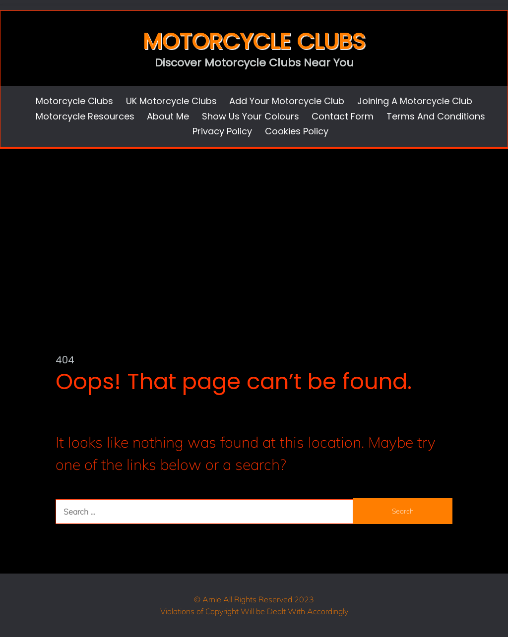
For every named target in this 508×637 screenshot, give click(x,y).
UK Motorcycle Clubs (171, 101)
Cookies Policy (296, 131)
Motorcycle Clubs (254, 41)
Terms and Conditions (435, 116)
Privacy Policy (222, 131)
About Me (168, 116)
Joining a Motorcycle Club (414, 101)
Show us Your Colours (250, 116)
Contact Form (343, 116)
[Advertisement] (254, 223)
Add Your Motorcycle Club (286, 101)
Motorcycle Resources (85, 116)
